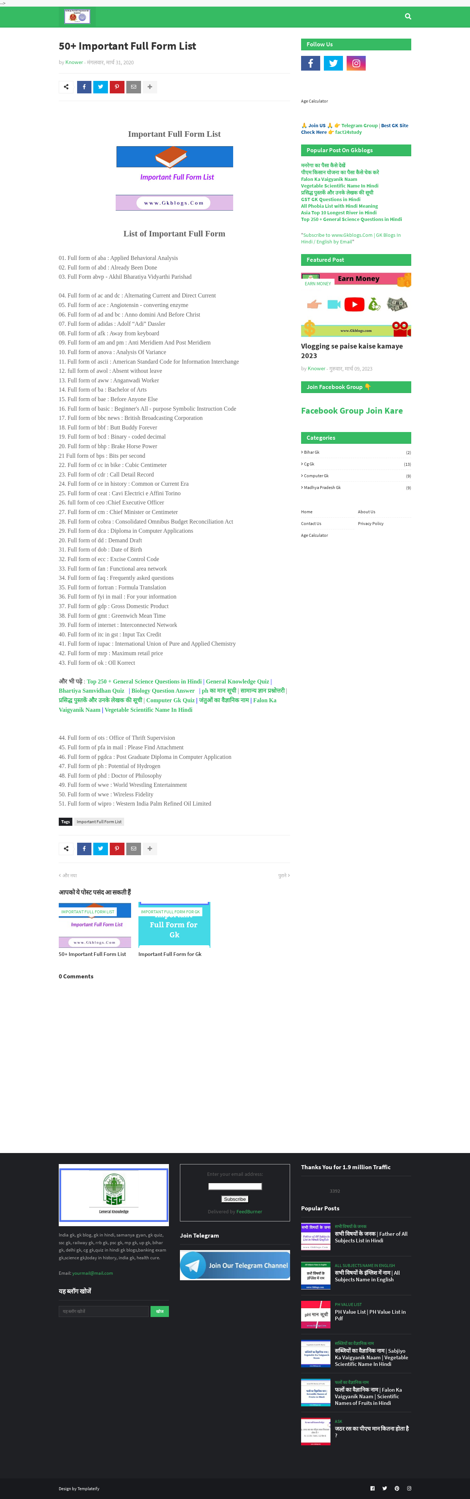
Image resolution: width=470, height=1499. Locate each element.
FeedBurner (249, 1211)
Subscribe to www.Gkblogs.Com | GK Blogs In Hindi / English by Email (351, 238)
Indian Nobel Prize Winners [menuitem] (310, 36)
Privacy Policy (371, 523)
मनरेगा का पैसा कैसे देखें (323, 165)
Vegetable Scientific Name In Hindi (148, 710)
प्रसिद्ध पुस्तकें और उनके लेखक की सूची (100, 700)
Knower (74, 61)
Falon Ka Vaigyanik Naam (329, 179)
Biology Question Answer (163, 691)
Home (306, 511)
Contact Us (311, 523)
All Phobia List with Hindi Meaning (339, 206)
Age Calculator (314, 101)
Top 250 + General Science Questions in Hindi (144, 681)
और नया (69, 875)
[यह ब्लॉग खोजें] (104, 1311)
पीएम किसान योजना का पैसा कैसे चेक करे (340, 172)
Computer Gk (357, 476)
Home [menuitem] (72, 36)
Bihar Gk (357, 452)
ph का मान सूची (219, 691)
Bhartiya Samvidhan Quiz (91, 691)
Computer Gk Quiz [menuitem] (238, 36)
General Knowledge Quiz (237, 681)
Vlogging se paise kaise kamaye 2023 (352, 350)
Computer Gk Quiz (170, 700)
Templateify (88, 1488)
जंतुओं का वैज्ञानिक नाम (224, 700)
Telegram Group (359, 125)
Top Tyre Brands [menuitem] (112, 36)
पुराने (282, 875)
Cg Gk (357, 464)
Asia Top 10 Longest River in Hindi (339, 212)
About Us (366, 511)
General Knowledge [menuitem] (172, 36)
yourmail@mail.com (92, 1273)
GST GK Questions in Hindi (331, 199)
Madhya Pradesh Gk (357, 487)
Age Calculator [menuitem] (376, 36)
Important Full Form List (99, 821)
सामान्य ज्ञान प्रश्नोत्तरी (263, 691)
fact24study (348, 132)
